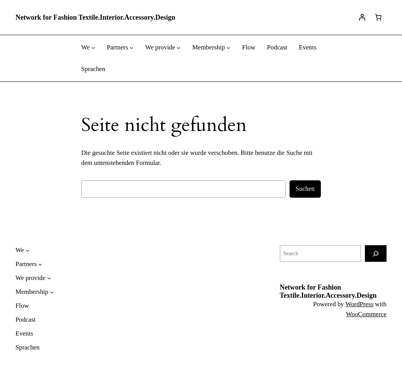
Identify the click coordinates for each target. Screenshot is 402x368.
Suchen (305, 188)
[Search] (376, 253)
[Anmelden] (362, 17)
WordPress (359, 304)
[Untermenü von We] (93, 47)
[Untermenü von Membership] (228, 47)
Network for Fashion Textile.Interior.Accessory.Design (95, 17)
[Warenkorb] (378, 17)
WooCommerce (366, 314)
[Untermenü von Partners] (131, 47)
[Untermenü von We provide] (179, 47)
